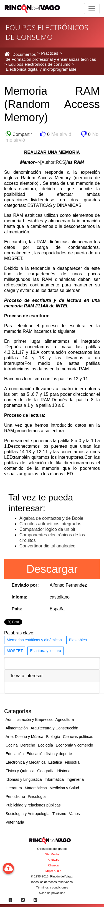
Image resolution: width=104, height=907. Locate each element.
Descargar (52, 569)
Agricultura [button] (64, 719)
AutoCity (53, 859)
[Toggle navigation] (92, 8)
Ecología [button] (45, 745)
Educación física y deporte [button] (49, 754)
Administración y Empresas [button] (29, 719)
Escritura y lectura (45, 650)
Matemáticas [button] (36, 788)
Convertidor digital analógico (47, 546)
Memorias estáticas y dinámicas (34, 640)
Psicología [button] (37, 796)
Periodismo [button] (15, 796)
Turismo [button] (59, 813)
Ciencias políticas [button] (78, 736)
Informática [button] (54, 779)
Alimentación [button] (17, 728)
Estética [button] (55, 762)
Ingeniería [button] (75, 779)
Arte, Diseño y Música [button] (24, 736)
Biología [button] (53, 736)
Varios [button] (74, 813)
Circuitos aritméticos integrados (50, 523)
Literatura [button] (14, 788)
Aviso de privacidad (52, 893)
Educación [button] (15, 754)
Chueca (53, 865)
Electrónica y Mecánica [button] (25, 762)
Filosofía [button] (72, 762)
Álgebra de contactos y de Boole (51, 518)
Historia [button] (63, 771)
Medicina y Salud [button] (64, 788)
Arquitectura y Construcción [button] (54, 728)
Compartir (21, 134)
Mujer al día (53, 870)
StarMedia (52, 854)
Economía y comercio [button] (74, 745)
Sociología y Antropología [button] (28, 813)
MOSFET (15, 650)
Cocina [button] (12, 745)
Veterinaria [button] (15, 822)
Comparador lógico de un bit (47, 529)
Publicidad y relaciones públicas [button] (33, 805)
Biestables (78, 640)
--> (37, 162)
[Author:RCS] (53, 162)
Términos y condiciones (52, 887)
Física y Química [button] (20, 771)
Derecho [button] (28, 745)
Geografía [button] (45, 771)
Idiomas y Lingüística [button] (24, 779)
